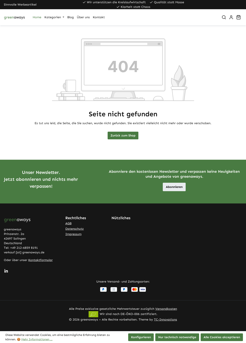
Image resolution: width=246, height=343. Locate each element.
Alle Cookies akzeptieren (222, 337)
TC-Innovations (165, 319)
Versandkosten (166, 309)
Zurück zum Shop (123, 135)
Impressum (73, 234)
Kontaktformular (40, 260)
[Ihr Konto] (231, 17)
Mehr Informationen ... (36, 339)
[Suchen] (224, 17)
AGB (68, 223)
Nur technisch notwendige (177, 337)
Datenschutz (74, 229)
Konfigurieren (141, 337)
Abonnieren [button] (174, 187)
